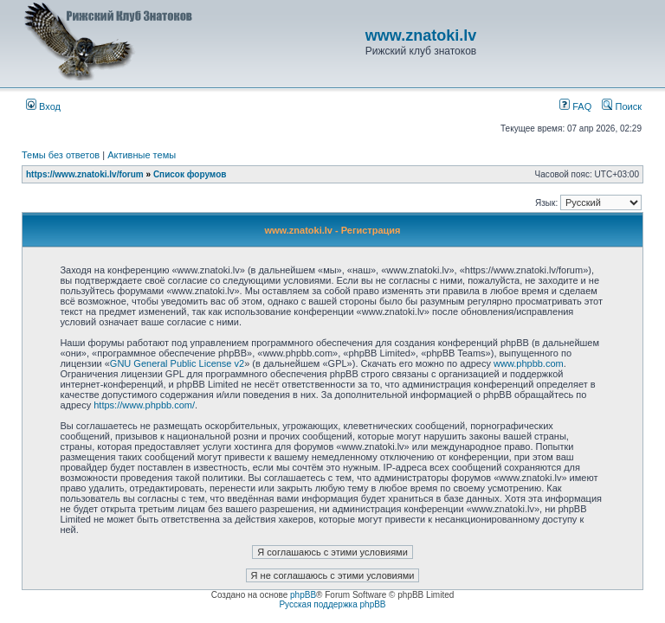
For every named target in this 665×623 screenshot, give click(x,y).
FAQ (575, 106)
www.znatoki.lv (420, 35)
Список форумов (190, 174)
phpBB (303, 595)
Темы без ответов (61, 155)
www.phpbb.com (529, 363)
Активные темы (141, 155)
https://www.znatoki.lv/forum (85, 174)
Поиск (622, 106)
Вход (43, 106)
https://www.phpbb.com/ (144, 405)
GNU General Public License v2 (177, 363)
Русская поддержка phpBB (332, 604)
